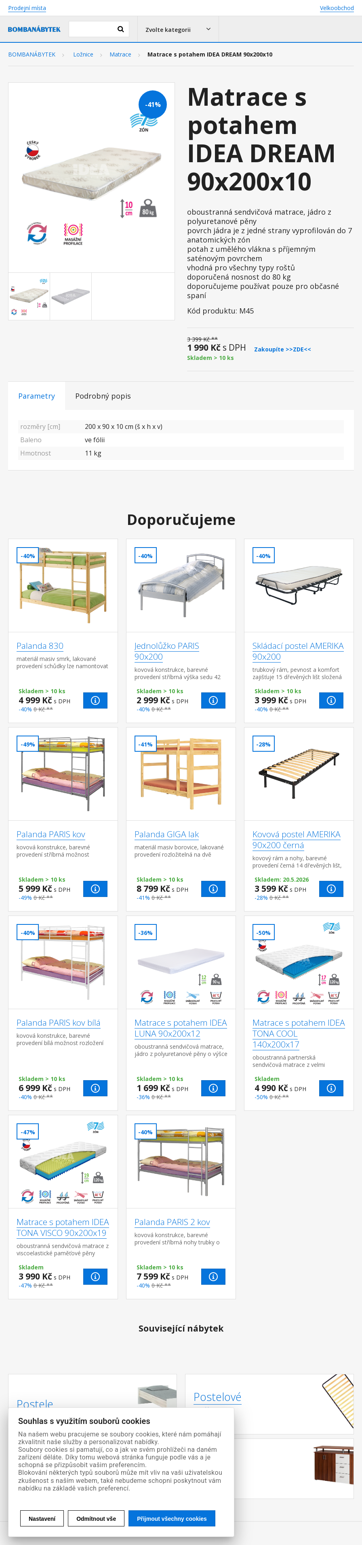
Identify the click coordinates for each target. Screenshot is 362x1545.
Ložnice (83, 54)
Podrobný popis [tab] (103, 396)
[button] (178, 29)
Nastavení (42, 1519)
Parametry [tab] (36, 396)
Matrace (120, 54)
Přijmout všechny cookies (172, 1519)
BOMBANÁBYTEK (31, 54)
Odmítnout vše (96, 1519)
